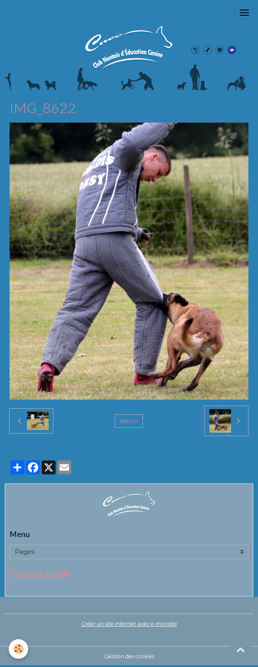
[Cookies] (18, 649)
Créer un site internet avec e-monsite (129, 623)
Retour (129, 421)
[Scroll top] (240, 649)
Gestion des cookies (129, 656)
